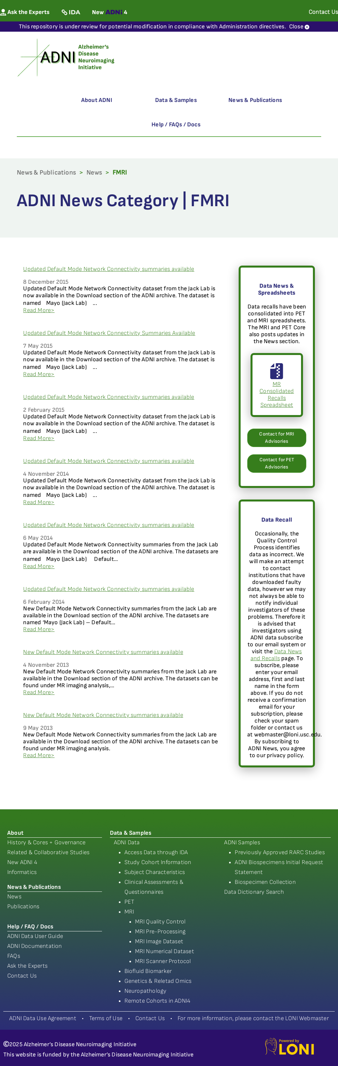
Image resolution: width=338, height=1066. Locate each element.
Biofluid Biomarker (148, 971)
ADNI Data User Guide (35, 936)
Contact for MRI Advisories (276, 437)
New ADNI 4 (22, 862)
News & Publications (255, 100)
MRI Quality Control (160, 921)
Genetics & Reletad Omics (158, 981)
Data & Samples (176, 100)
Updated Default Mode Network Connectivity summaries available (108, 269)
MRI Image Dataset (159, 941)
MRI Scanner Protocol (163, 961)
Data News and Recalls (276, 655)
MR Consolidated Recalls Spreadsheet (276, 387)
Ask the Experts (27, 965)
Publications (23, 906)
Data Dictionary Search (254, 891)
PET (129, 901)
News (94, 173)
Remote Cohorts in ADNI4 (157, 1000)
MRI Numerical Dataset (164, 951)
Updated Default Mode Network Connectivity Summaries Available (109, 333)
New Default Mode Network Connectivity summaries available (103, 652)
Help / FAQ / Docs (30, 926)
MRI (129, 911)
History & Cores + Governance (46, 842)
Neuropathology (145, 990)
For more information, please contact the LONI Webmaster (253, 1018)
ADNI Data (127, 842)
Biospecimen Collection (265, 882)
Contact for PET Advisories (276, 463)
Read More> (38, 310)
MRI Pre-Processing (160, 931)
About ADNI (96, 100)
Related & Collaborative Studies (48, 852)
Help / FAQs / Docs (176, 124)
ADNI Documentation (34, 946)
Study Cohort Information (157, 862)
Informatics (22, 872)
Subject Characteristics (154, 872)
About (15, 832)
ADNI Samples (242, 842)
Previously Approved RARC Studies (279, 852)
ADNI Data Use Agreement (42, 1018)
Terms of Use (105, 1018)
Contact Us (22, 975)
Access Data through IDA (156, 852)
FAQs (13, 956)
